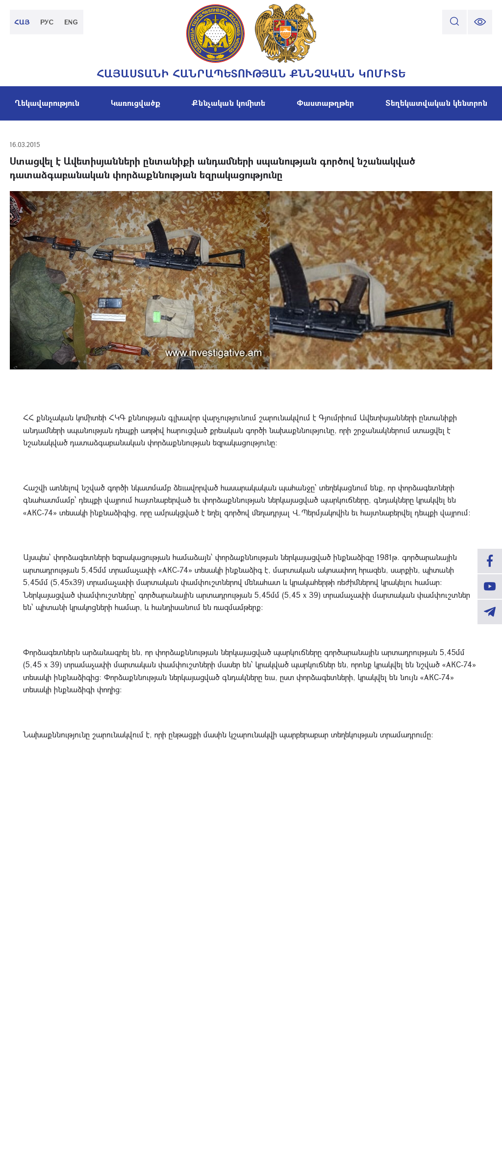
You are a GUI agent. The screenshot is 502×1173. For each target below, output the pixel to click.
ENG (71, 21)
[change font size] (480, 22)
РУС (46, 21)
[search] (454, 22)
